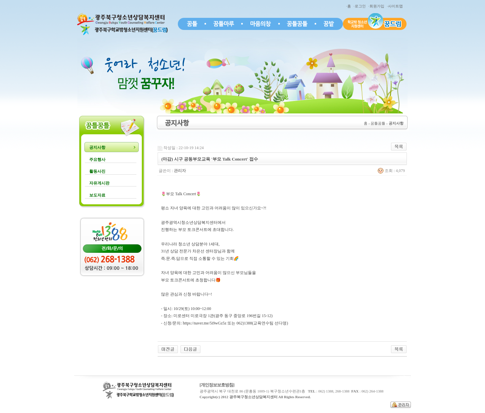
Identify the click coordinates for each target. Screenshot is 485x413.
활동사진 (97, 171)
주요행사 (97, 159)
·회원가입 (377, 6)
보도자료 (97, 195)
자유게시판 (99, 183)
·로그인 (360, 6)
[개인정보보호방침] (217, 384)
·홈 (349, 6)
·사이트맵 (396, 6)
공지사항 (97, 147)
